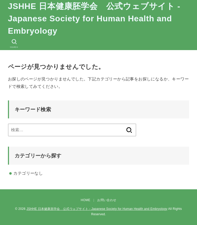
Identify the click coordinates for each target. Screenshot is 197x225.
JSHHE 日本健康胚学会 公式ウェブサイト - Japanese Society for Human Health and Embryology (94, 18)
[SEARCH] (14, 43)
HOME (85, 200)
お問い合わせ (106, 200)
